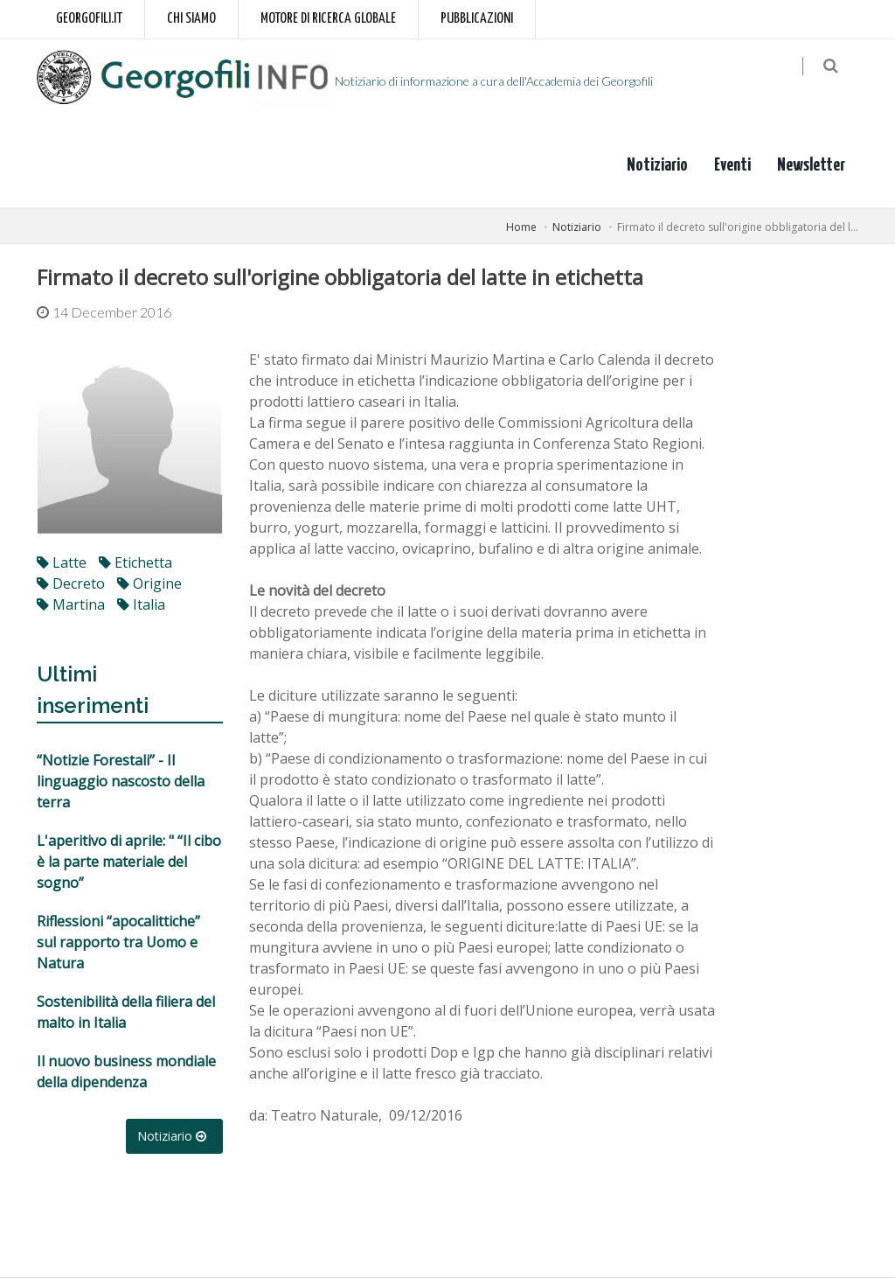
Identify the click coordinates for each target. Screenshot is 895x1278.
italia (141, 605)
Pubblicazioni (477, 18)
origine (149, 584)
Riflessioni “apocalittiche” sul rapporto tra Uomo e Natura (118, 943)
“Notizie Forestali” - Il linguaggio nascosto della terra (121, 782)
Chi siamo (191, 18)
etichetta (135, 563)
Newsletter (811, 165)
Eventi (732, 165)
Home (521, 227)
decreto (71, 584)
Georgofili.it (89, 18)
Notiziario (657, 165)
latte (62, 563)
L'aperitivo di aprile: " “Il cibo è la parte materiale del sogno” (129, 862)
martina (71, 605)
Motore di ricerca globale (328, 18)
